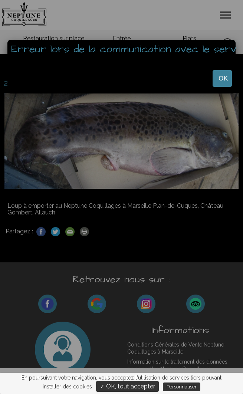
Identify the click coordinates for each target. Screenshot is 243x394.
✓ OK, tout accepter (127, 386)
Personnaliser (182, 387)
